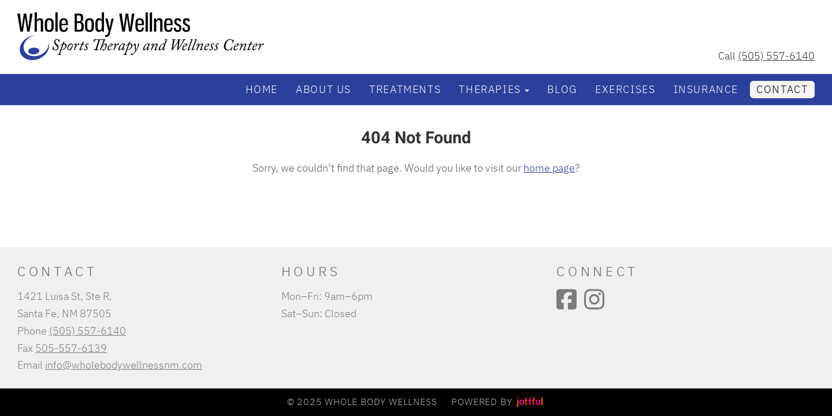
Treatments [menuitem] (405, 89)
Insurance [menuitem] (706, 89)
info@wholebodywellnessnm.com (123, 365)
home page (549, 167)
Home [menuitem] (262, 89)
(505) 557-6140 (776, 55)
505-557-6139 (71, 348)
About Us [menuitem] (323, 89)
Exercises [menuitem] (625, 89)
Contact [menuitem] (782, 89)
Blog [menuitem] (562, 89)
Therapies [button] (494, 89)
